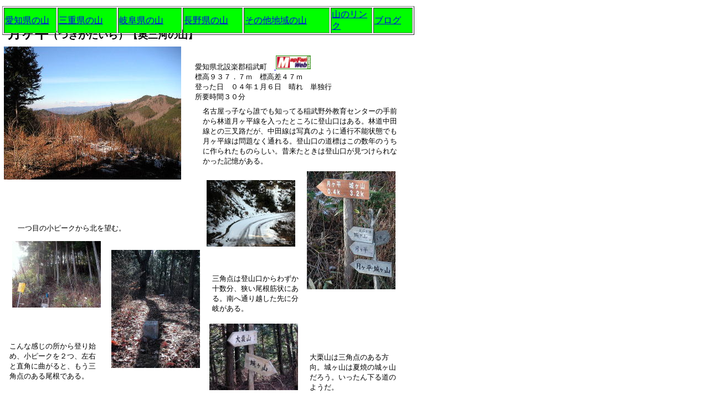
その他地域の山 (276, 20)
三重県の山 (81, 20)
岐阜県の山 (141, 20)
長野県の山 (206, 20)
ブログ (387, 20)
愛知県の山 (27, 20)
